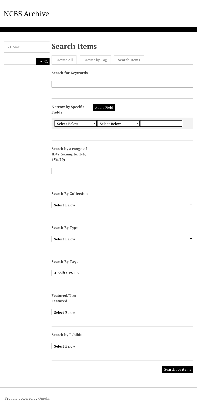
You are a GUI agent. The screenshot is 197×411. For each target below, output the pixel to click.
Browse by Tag (95, 60)
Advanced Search (39, 61)
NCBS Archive (26, 13)
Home (15, 46)
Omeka (44, 398)
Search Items (129, 60)
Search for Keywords (70, 72)
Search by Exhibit (67, 334)
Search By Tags (65, 261)
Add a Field (104, 107)
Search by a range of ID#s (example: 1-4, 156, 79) (69, 154)
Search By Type (65, 227)
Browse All (64, 60)
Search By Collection (70, 193)
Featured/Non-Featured (65, 298)
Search (46, 61)
